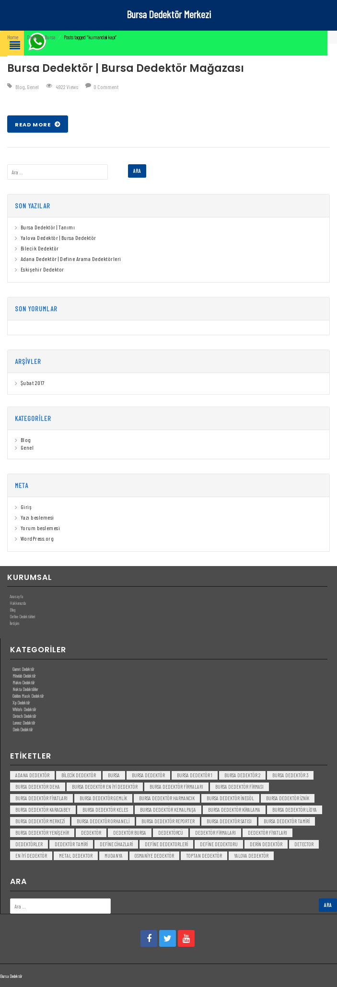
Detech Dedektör (24, 716)
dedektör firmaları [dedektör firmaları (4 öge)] (215, 832)
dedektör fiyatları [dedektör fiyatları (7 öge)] (267, 832)
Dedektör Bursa (41, 37)
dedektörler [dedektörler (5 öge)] (29, 844)
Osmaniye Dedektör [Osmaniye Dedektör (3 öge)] (154, 855)
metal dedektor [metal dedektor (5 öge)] (76, 855)
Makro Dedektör (23, 682)
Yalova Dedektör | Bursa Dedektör (58, 237)
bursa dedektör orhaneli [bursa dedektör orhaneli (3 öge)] (103, 821)
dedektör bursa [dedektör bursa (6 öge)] (129, 832)
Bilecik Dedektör (40, 248)
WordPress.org (37, 538)
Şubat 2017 (33, 382)
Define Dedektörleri (22, 616)
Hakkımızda (18, 603)
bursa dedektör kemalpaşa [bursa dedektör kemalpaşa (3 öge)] (168, 809)
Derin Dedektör (22, 729)
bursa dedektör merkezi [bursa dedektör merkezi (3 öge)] (40, 821)
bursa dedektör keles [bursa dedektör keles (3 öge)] (105, 809)
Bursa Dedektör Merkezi (169, 14)
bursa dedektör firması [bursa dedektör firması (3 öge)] (239, 786)
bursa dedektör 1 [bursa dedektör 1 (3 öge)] (194, 775)
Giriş (26, 506)
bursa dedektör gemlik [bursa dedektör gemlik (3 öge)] (103, 798)
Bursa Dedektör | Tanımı (48, 227)
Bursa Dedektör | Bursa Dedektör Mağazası (125, 68)
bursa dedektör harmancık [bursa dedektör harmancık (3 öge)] (167, 798)
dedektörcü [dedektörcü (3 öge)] (170, 832)
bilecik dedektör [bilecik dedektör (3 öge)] (78, 775)
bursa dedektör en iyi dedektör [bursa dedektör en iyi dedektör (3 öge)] (105, 786)
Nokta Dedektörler (25, 689)
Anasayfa (16, 596)
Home (12, 37)
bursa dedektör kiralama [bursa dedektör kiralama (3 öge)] (234, 809)
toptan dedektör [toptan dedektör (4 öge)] (204, 855)
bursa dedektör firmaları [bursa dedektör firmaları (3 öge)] (176, 786)
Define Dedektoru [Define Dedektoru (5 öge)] (219, 844)
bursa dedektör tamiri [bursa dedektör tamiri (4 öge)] (287, 821)
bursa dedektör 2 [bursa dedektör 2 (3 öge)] (242, 775)
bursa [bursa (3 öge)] (114, 775)
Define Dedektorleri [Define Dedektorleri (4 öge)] (166, 844)
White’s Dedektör (24, 709)
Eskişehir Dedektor (42, 269)
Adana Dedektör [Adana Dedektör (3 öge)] (32, 775)
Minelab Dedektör (23, 675)
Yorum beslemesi (40, 527)
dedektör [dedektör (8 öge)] (91, 832)
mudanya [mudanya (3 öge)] (114, 855)
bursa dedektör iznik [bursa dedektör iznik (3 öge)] (287, 798)
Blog (20, 86)
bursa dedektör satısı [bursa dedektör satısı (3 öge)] (229, 821)
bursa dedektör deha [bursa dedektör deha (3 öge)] (37, 786)
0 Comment (105, 86)
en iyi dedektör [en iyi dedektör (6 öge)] (31, 855)
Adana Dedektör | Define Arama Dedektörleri (71, 258)
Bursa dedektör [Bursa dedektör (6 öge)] (148, 775)
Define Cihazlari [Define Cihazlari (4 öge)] (116, 844)
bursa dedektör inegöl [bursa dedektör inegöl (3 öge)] (230, 798)
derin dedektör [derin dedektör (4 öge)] (266, 844)
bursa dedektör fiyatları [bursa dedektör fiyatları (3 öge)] (41, 798)
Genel (33, 86)
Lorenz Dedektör (23, 722)
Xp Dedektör (21, 702)
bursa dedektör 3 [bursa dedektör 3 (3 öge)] (290, 775)
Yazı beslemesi (37, 517)
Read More (33, 124)
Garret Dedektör (23, 669)
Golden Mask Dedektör (28, 695)
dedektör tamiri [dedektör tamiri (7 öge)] (71, 844)
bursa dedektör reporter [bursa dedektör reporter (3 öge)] (168, 821)
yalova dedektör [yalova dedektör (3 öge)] (251, 855)
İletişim (14, 623)
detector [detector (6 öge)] (304, 844)
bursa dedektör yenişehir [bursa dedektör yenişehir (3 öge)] (42, 832)
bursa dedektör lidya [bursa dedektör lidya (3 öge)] (294, 809)
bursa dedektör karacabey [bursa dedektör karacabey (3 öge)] (42, 809)
